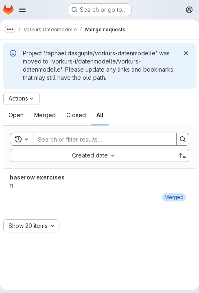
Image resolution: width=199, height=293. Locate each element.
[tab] (16, 115)
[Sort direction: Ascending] (182, 155)
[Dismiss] (186, 53)
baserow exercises (37, 177)
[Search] (101, 139)
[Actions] (21, 98)
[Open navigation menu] (22, 9)
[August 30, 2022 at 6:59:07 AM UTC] (174, 197)
